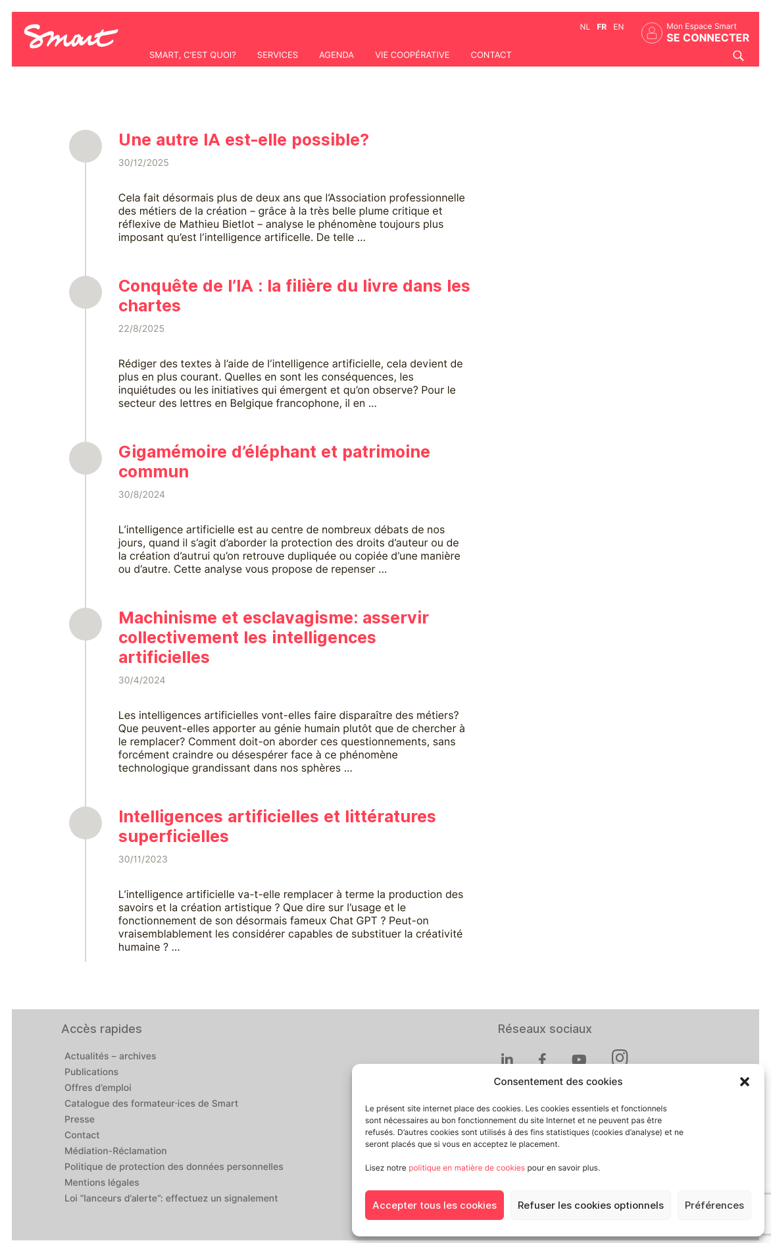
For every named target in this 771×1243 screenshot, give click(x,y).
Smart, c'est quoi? (192, 55)
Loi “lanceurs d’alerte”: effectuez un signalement (171, 1199)
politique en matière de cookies (467, 1168)
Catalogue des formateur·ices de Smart (151, 1104)
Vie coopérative (412, 55)
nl (585, 27)
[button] (744, 1081)
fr (602, 27)
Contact (490, 55)
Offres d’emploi (98, 1088)
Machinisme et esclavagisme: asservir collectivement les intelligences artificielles (273, 637)
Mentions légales (101, 1183)
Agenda (336, 55)
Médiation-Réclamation (115, 1151)
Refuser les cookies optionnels (591, 1205)
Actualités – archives (110, 1056)
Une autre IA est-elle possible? (243, 139)
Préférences (714, 1205)
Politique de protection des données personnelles (174, 1167)
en (618, 27)
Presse (79, 1120)
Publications (91, 1072)
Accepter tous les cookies (434, 1205)
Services (277, 55)
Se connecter (707, 38)
